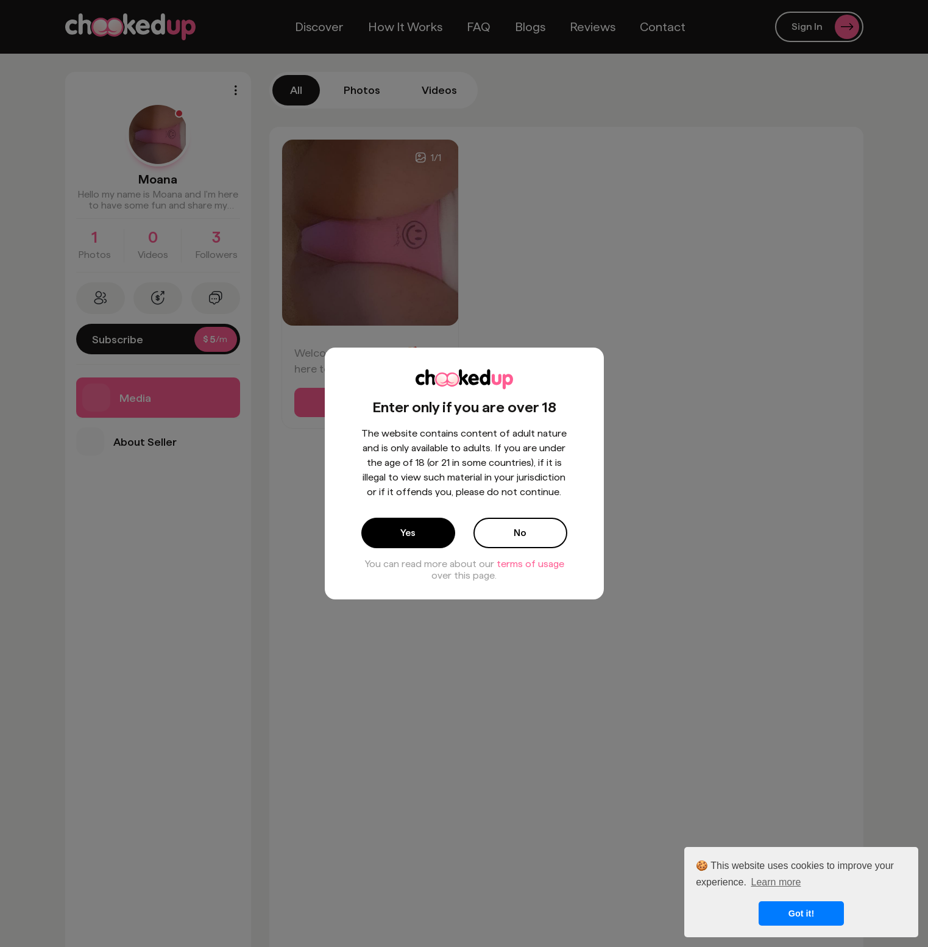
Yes (408, 532)
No (520, 532)
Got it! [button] (801, 913)
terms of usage (530, 564)
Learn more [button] (776, 882)
